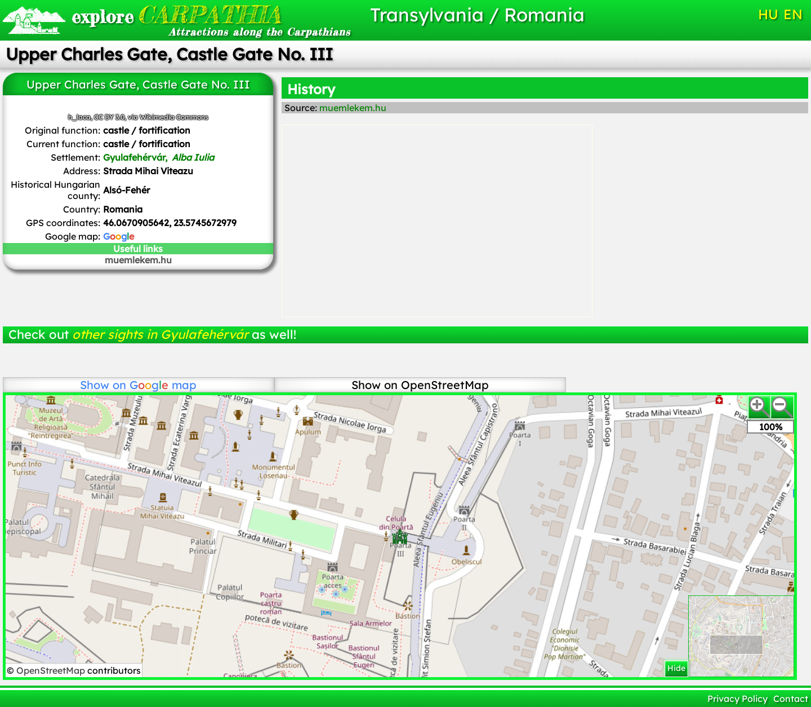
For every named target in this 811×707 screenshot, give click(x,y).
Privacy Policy (737, 698)
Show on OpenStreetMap (420, 385)
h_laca (79, 117)
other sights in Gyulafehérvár (160, 334)
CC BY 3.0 (109, 117)
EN (793, 14)
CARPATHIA (176, 14)
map (163, 385)
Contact (790, 698)
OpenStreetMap (51, 670)
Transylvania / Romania (477, 14)
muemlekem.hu (138, 260)
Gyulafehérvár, (158, 157)
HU (768, 14)
